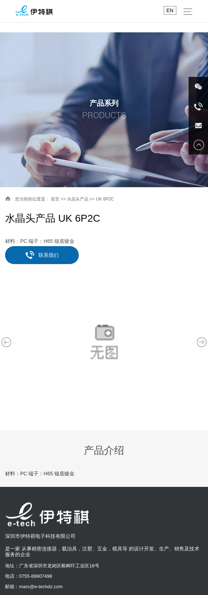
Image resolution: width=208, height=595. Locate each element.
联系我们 (42, 254)
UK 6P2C (105, 199)
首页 (55, 199)
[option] (104, 342)
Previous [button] (6, 342)
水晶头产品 (78, 199)
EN (170, 10)
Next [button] (202, 342)
